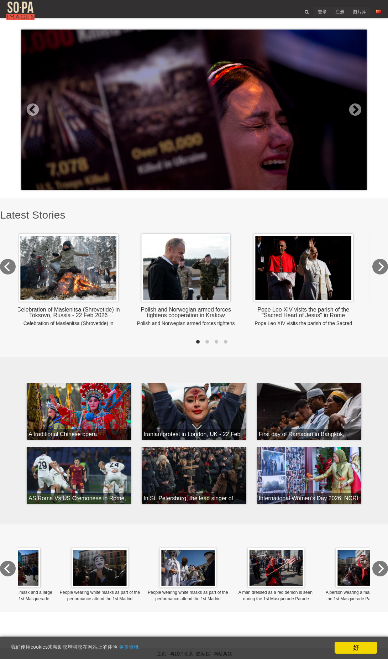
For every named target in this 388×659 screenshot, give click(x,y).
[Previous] (29, 282)
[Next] (359, 282)
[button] (47, 123)
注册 (334, 15)
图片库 (355, 15)
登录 (316, 15)
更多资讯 (154, 648)
